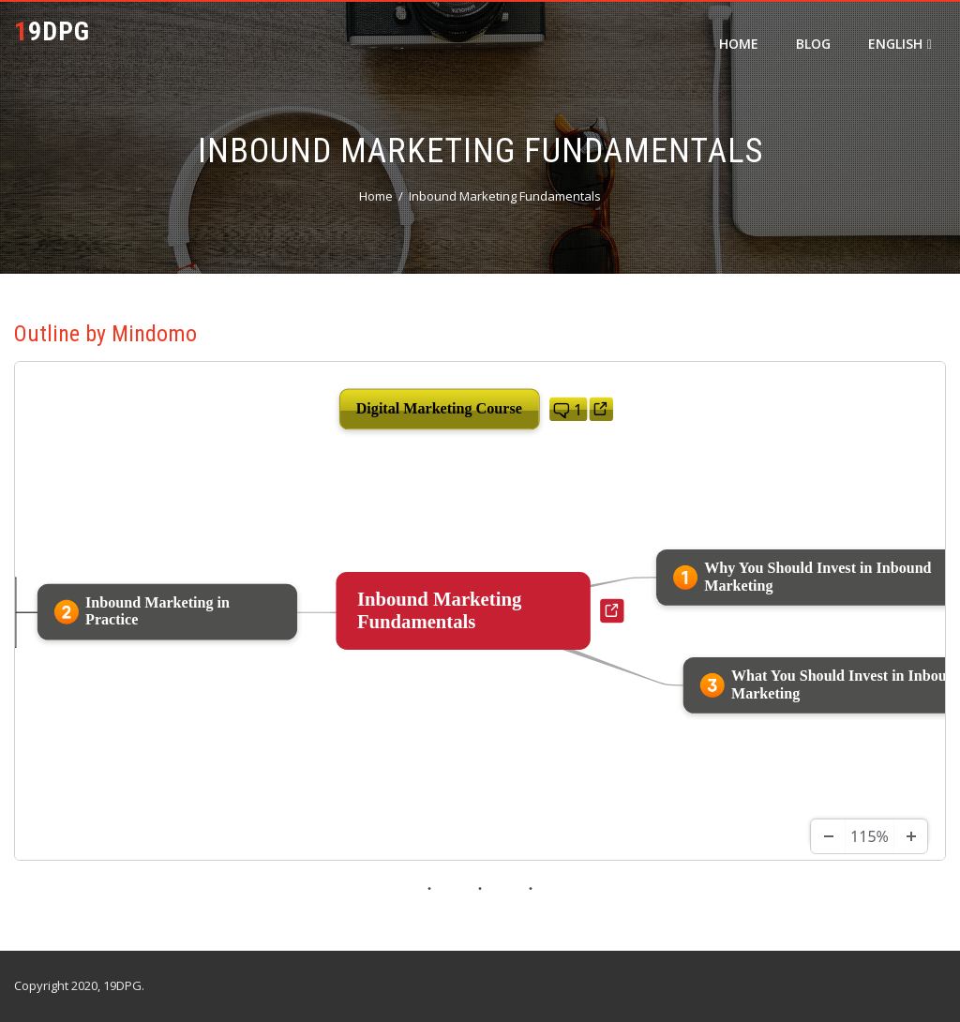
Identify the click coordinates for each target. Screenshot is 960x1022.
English (900, 44)
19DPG (52, 31)
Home (738, 44)
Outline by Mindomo (105, 334)
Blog (813, 44)
